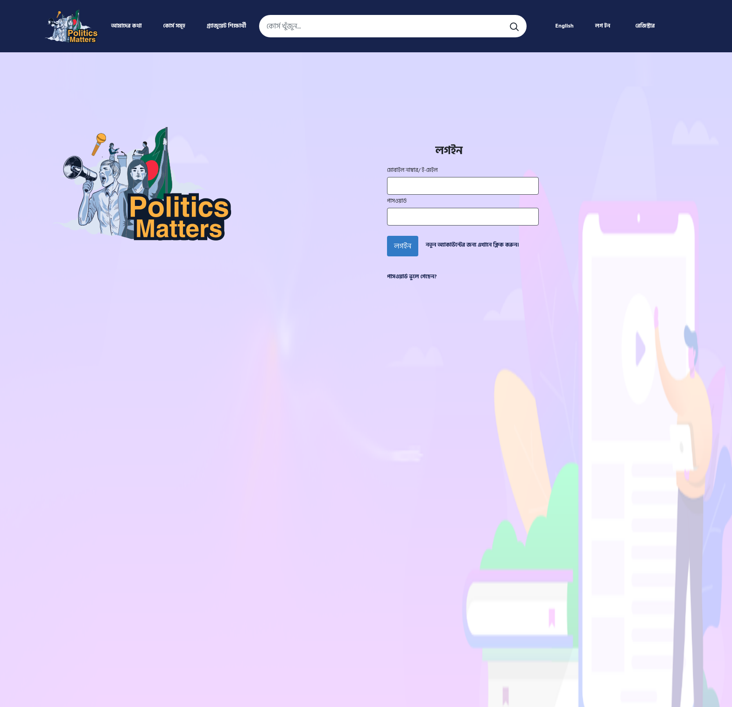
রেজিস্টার (645, 25)
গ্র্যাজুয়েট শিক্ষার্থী (226, 25)
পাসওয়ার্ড (397, 201)
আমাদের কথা (126, 25)
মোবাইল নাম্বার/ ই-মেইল (412, 170)
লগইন (402, 246)
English (564, 25)
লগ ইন (602, 25)
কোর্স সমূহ (174, 25)
